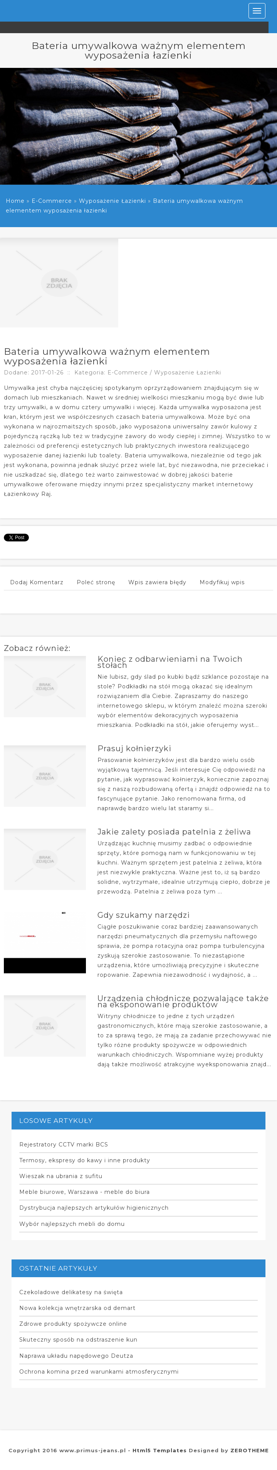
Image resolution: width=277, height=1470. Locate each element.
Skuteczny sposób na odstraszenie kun (78, 1339)
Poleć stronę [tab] (96, 582)
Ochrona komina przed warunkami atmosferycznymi (99, 1371)
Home (15, 200)
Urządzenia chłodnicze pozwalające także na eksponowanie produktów (183, 1001)
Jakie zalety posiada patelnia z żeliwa (174, 831)
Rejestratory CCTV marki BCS (63, 1144)
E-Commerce (52, 200)
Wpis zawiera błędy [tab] (157, 582)
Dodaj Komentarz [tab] (37, 582)
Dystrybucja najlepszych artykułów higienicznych (94, 1207)
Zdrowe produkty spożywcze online (73, 1323)
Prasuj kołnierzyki (134, 748)
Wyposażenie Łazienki (112, 200)
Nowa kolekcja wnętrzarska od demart (77, 1308)
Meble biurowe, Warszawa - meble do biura (84, 1191)
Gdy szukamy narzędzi (143, 915)
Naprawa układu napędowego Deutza (76, 1355)
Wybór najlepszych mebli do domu (72, 1224)
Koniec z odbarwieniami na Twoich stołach (170, 662)
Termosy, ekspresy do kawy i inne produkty (84, 1160)
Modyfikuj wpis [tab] (222, 582)
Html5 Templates (160, 1450)
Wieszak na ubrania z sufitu (60, 1176)
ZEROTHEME (249, 1450)
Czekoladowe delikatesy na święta (71, 1292)
